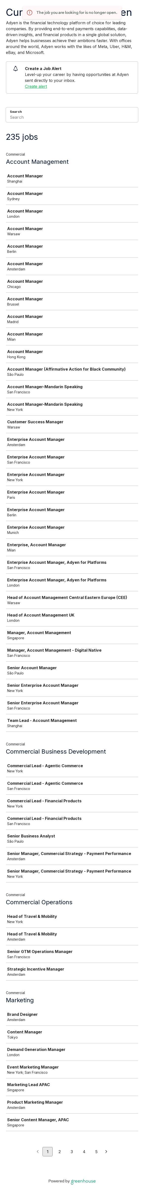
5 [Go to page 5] (96, 1151)
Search (16, 112)
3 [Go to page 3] (72, 1151)
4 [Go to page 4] (84, 1151)
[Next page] (106, 1152)
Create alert (36, 86)
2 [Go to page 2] (60, 1151)
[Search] (72, 118)
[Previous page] (38, 1152)
